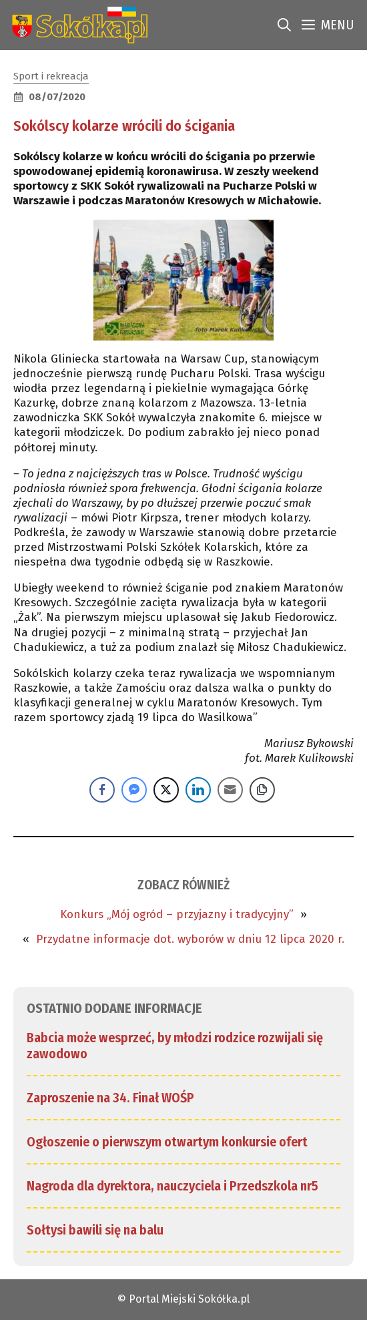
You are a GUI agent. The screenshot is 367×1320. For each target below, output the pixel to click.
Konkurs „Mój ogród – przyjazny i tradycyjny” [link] (177, 914)
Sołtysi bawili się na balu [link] (95, 1230)
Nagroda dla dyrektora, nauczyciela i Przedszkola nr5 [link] (172, 1186)
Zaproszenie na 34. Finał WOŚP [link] (110, 1098)
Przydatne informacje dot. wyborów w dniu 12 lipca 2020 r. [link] (190, 939)
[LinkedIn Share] (198, 790)
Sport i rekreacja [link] (51, 76)
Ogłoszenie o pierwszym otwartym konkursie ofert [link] (167, 1142)
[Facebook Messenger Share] (134, 790)
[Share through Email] (230, 790)
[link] (77, 25)
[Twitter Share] (166, 790)
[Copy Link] (262, 790)
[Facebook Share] (102, 790)
